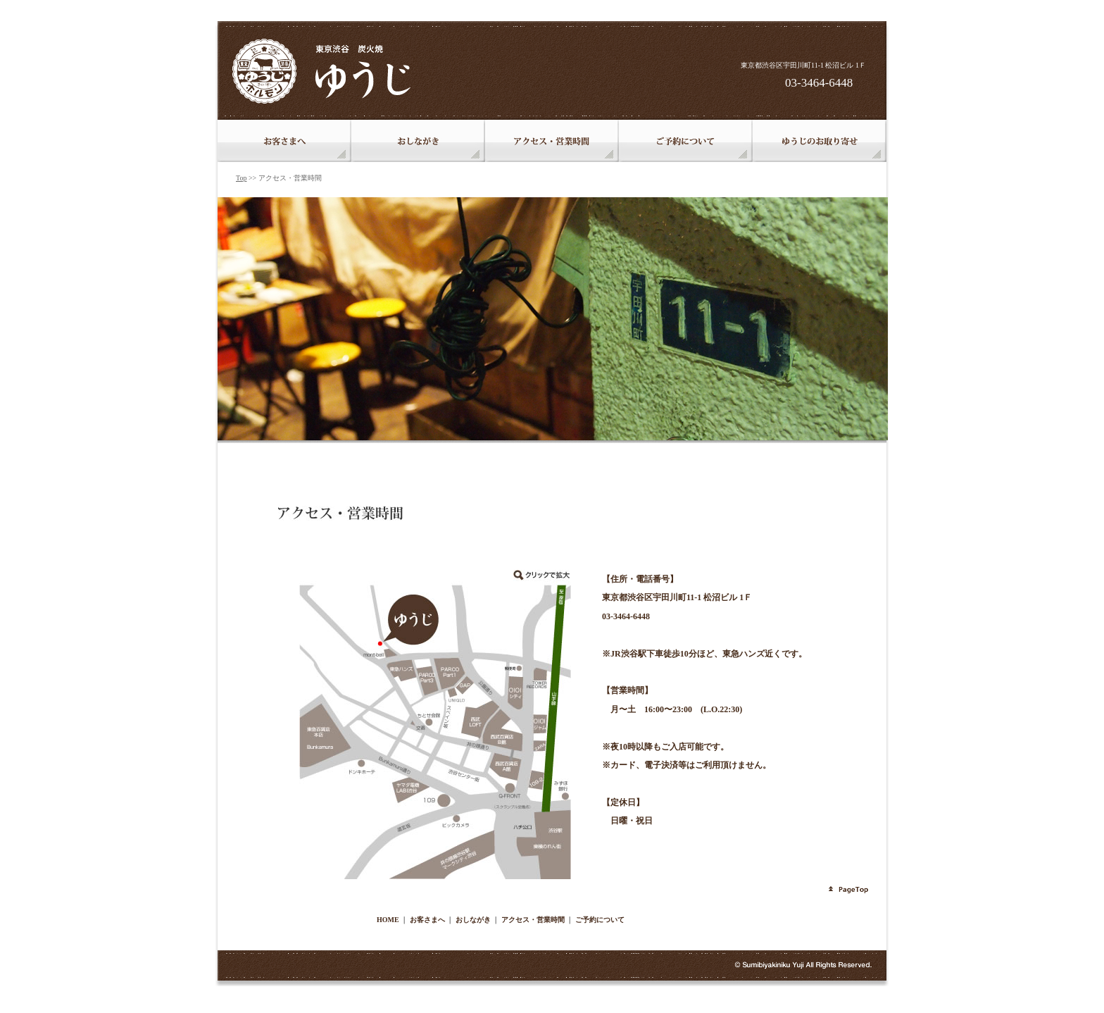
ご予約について (600, 920)
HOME (388, 920)
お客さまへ (427, 920)
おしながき (473, 920)
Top (241, 178)
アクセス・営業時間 (533, 920)
